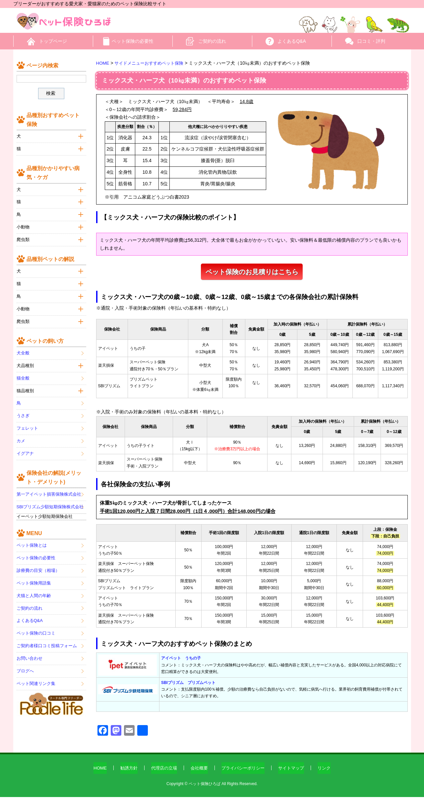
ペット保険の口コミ (36, 630)
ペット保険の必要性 (132, 41)
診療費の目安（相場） (38, 567)
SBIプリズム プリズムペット (188, 687)
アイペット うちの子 (181, 663)
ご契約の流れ (212, 41)
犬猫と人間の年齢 (34, 592)
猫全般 (23, 375)
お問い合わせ (29, 655)
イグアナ (25, 450)
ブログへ (25, 668)
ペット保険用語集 (34, 580)
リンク (329, 772)
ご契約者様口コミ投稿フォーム (47, 643)
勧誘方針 (124, 772)
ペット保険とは (32, 542)
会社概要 (198, 772)
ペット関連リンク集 (36, 680)
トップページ (53, 41)
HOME (95, 772)
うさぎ (23, 412)
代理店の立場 (161, 772)
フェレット (27, 425)
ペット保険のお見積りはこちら (252, 277)
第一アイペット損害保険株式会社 (49, 491)
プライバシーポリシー (244, 772)
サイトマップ (295, 772)
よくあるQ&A (291, 41)
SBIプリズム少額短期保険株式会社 (50, 504)
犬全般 (23, 350)
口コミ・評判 (371, 41)
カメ (21, 438)
